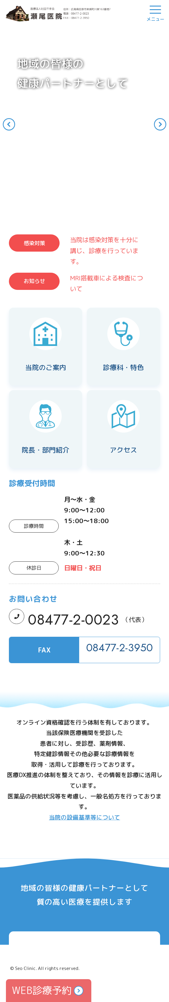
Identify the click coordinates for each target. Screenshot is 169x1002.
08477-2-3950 (119, 647)
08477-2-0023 (73, 619)
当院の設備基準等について (84, 817)
